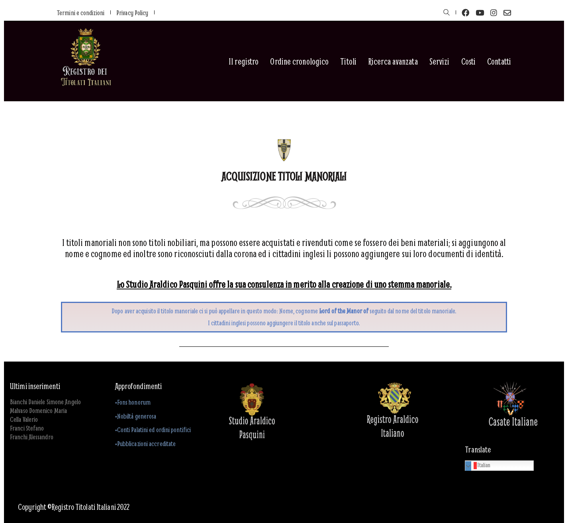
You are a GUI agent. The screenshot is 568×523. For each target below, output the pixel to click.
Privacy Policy (132, 13)
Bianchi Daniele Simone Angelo (45, 402)
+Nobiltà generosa (136, 416)
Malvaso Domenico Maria (38, 411)
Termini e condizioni (80, 13)
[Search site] (446, 13)
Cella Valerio (24, 419)
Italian (478, 465)
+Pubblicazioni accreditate (145, 443)
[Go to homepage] (85, 61)
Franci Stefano (27, 428)
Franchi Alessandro (31, 437)
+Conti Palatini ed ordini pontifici (153, 429)
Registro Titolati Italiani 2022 (90, 507)
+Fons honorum (133, 402)
